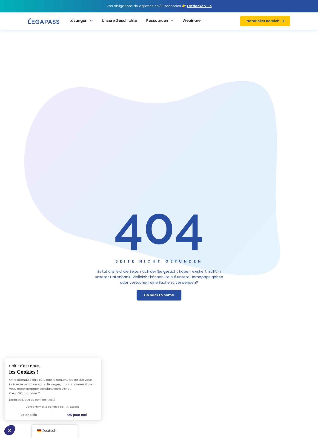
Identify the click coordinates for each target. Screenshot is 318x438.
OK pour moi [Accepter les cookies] (53, 415)
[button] (9, 430)
